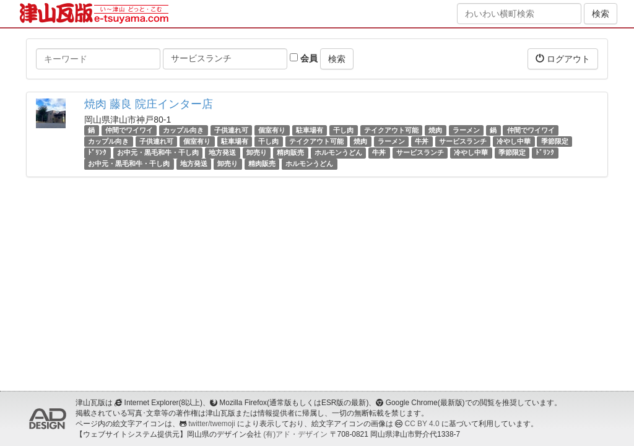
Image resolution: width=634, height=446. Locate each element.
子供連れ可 (231, 130)
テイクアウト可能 (391, 130)
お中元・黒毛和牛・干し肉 (158, 152)
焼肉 (435, 130)
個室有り (271, 130)
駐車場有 (309, 130)
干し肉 (343, 130)
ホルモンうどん (338, 152)
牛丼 (421, 141)
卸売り (256, 152)
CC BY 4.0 (422, 423)
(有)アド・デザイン (295, 434)
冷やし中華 (514, 141)
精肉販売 (290, 152)
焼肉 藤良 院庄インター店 (148, 104)
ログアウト (563, 58)
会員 (304, 58)
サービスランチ (463, 141)
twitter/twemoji (211, 423)
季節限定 (554, 141)
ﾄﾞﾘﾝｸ (97, 152)
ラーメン (466, 130)
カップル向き (183, 130)
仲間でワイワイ (129, 130)
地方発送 (222, 152)
